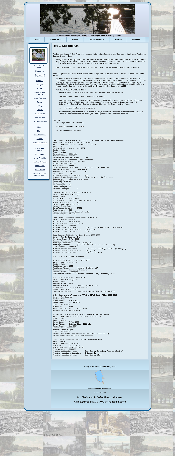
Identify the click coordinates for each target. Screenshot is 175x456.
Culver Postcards (39, 98)
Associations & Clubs (39, 66)
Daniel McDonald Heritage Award (39, 174)
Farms (39, 102)
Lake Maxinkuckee (40, 122)
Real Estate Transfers (40, 149)
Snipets (40, 139)
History (40, 106)
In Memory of (40, 114)
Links (39, 127)
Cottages (40, 85)
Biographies (39, 71)
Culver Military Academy (39, 93)
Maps (39, 131)
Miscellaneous (40, 135)
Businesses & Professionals (40, 76)
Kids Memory (40, 117)
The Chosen (40, 166)
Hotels (40, 110)
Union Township (40, 158)
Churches (39, 81)
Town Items (40, 154)
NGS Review (40, 170)
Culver (39, 88)
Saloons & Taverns (40, 143)
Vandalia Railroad (40, 162)
